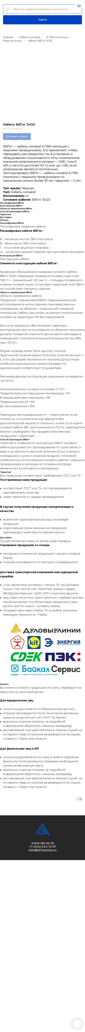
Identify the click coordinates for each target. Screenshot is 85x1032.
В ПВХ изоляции (57, 37)
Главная (8, 37)
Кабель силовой (29, 37)
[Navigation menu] (79, 6)
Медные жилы (12, 40)
